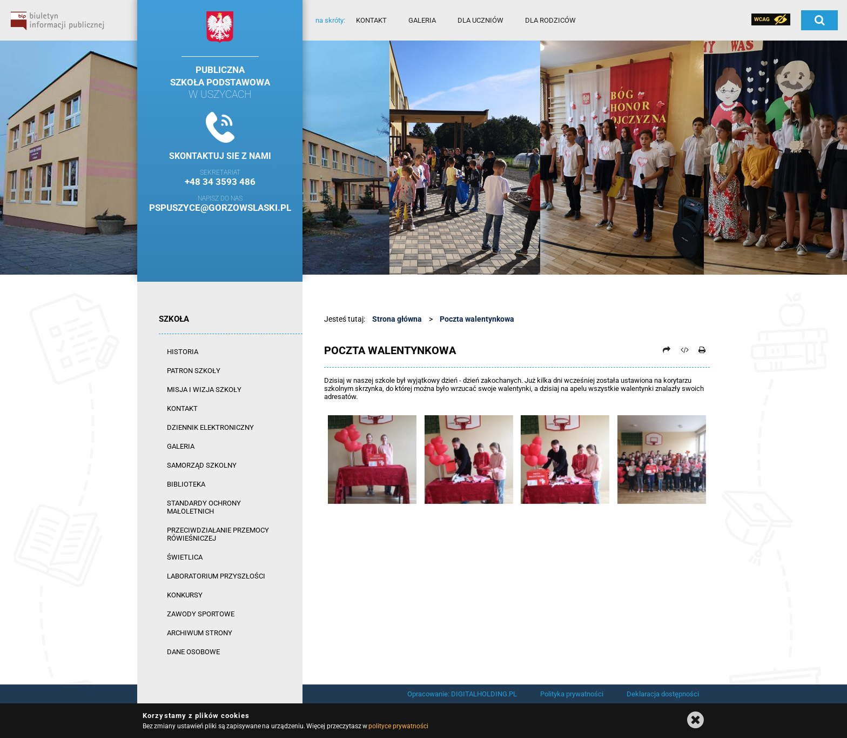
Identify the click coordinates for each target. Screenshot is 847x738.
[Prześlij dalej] (667, 350)
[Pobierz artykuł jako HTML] (684, 350)
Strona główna (397, 319)
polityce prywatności (398, 726)
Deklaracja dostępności (663, 694)
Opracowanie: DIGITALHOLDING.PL (462, 694)
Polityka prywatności (571, 694)
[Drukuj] (702, 350)
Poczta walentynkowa (477, 319)
